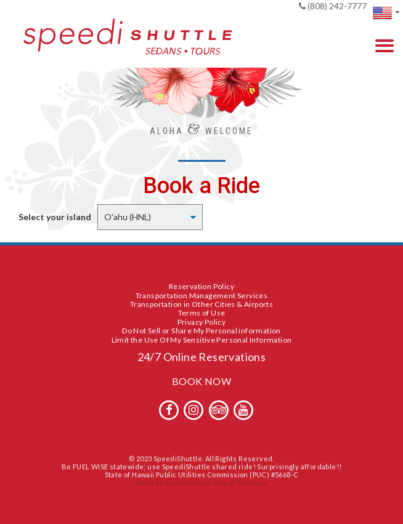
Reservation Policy (201, 286)
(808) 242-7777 (333, 6)
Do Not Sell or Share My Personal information (201, 330)
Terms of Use (202, 312)
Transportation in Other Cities (182, 304)
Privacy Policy (201, 322)
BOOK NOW (201, 381)
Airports (258, 304)
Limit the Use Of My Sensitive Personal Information (202, 339)
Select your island (54, 217)
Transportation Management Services (202, 295)
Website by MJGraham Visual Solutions (201, 482)
